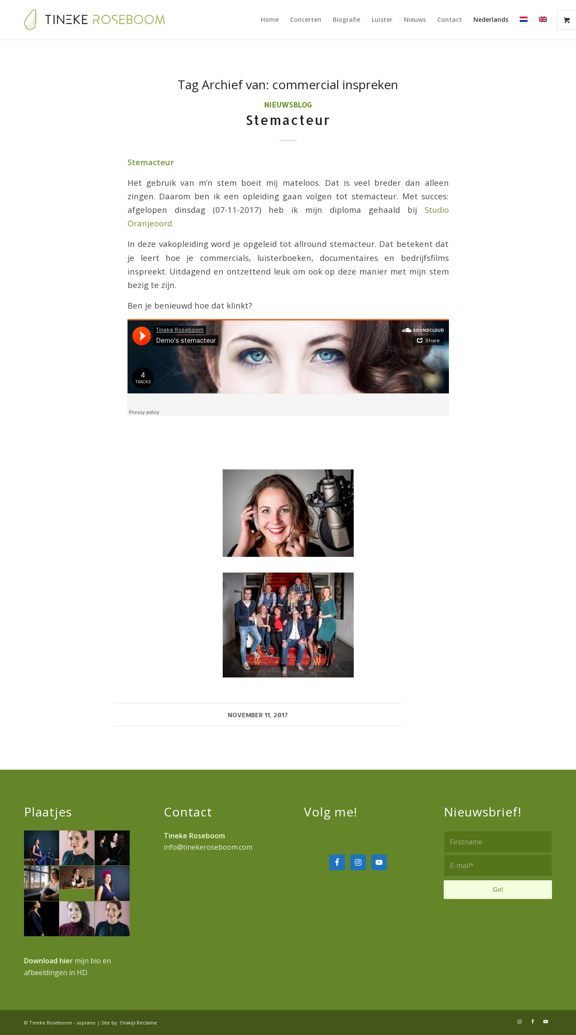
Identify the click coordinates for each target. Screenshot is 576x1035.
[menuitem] (269, 19)
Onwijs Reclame (138, 1022)
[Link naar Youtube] (545, 1021)
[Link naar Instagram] (519, 1021)
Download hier (48, 961)
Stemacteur (288, 119)
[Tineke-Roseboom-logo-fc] (94, 19)
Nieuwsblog (288, 104)
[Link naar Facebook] (532, 1021)
